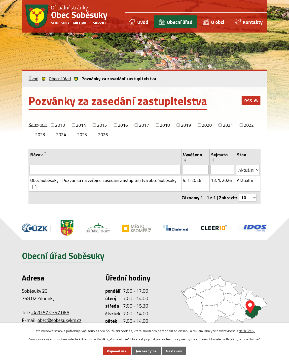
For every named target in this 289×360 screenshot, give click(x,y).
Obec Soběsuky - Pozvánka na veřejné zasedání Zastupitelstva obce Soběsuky (103, 183)
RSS (251, 100)
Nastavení (174, 351)
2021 (228, 125)
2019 (186, 125)
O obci (217, 22)
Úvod (142, 22)
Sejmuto (219, 154)
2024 (61, 134)
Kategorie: (38, 124)
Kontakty (253, 22)
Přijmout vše (117, 351)
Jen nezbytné (146, 351)
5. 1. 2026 (192, 180)
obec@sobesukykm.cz (59, 320)
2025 (82, 134)
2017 (144, 125)
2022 (249, 125)
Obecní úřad (179, 22)
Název (36, 154)
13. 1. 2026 (221, 180)
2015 (102, 125)
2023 (40, 134)
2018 (165, 125)
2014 (81, 125)
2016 (123, 125)
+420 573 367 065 (50, 312)
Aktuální (245, 180)
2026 (103, 134)
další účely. (247, 330)
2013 (60, 125)
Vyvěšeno (192, 154)
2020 (207, 125)
